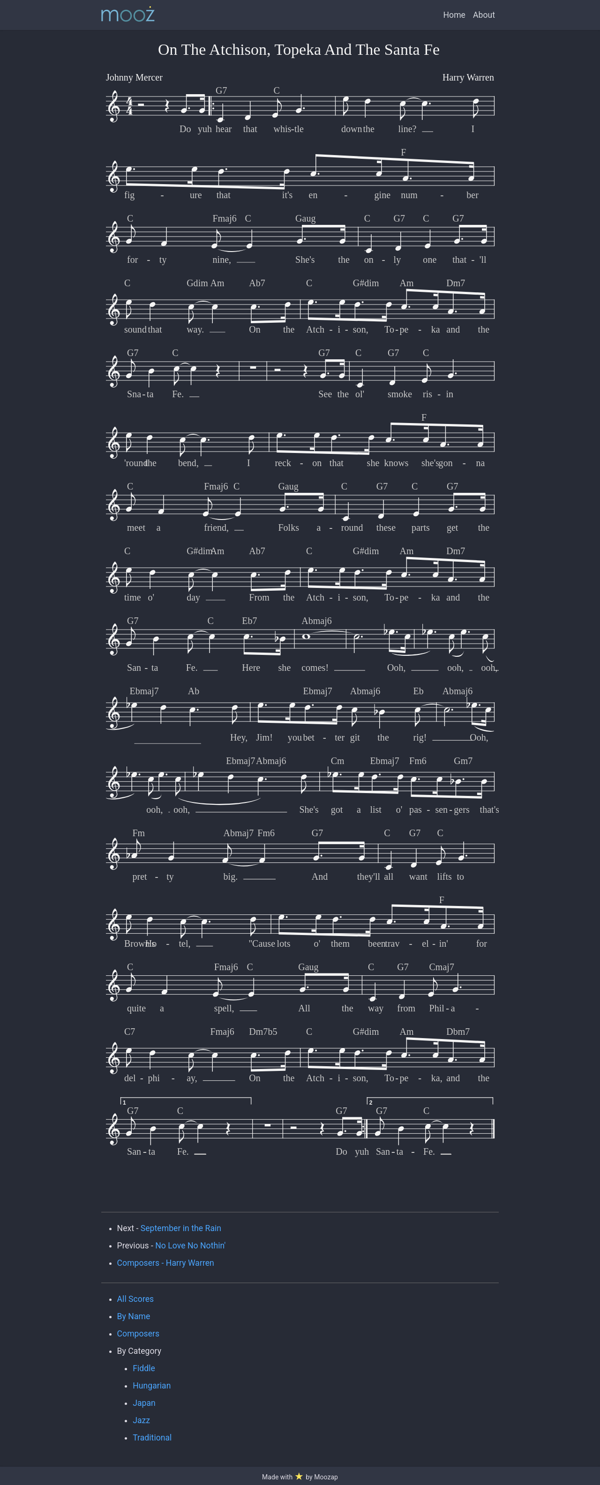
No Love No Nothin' (190, 1245)
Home (454, 15)
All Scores (135, 1299)
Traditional (152, 1437)
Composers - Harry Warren (165, 1263)
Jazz (141, 1420)
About (484, 15)
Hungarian (152, 1385)
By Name (133, 1316)
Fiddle (144, 1368)
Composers (138, 1333)
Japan (144, 1403)
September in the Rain (181, 1228)
